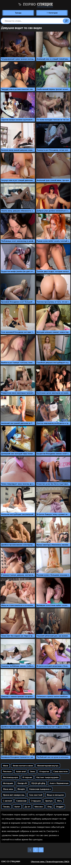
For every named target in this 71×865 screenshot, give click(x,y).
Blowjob (21, 789)
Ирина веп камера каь (14, 795)
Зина (32, 771)
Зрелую (49, 801)
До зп (27, 806)
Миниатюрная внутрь (47, 765)
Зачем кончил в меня (23, 765)
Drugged (59, 806)
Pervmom (7, 771)
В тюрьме (27, 777)
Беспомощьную (10, 777)
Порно (35, 4)
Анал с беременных (59, 783)
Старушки (36, 801)
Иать (59, 801)
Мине (5, 765)
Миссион (38, 806)
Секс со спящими (10, 861)
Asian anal (21, 771)
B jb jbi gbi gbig (38, 783)
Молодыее (8, 783)
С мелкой (7, 801)
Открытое (44, 771)
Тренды (18, 13)
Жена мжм (8, 789)
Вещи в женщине (55, 795)
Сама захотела (60, 771)
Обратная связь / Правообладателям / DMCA (50, 861)
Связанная (21, 801)
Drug (49, 806)
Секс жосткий (35, 795)
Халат (17, 806)
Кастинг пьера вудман (47, 777)
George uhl (22, 783)
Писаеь (6, 806)
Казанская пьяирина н (40, 789)
